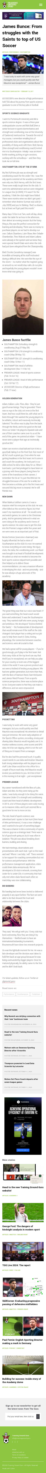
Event (11, 1270)
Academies (12, 1196)
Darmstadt (21, 1348)
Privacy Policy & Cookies (20, 1457)
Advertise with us (18, 1452)
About (14, 1449)
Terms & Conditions (19, 1455)
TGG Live (17, 1270)
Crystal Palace (23, 1387)
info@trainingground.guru (21, 1438)
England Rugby (23, 1235)
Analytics (12, 1235)
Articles (5, 52)
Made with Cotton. (8, 1468)
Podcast (12, 1348)
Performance (14, 52)
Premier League (23, 1309)
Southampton (25, 52)
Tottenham (36, 994)
